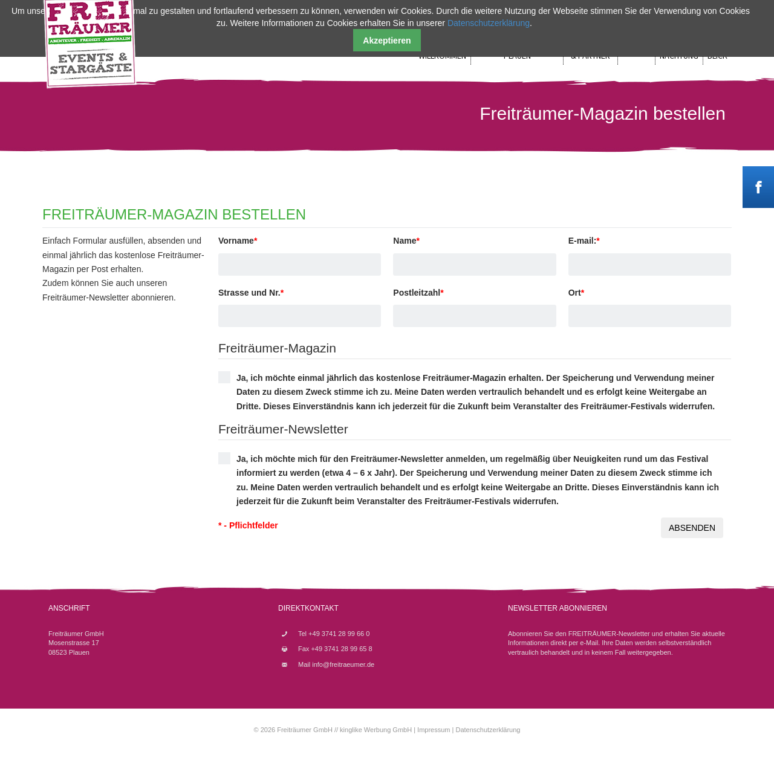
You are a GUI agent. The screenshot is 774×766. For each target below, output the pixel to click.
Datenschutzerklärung (487, 729)
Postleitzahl (418, 292)
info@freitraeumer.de (343, 664)
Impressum (433, 729)
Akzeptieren (387, 40)
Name (406, 240)
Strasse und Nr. (251, 292)
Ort (576, 292)
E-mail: (584, 240)
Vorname (237, 240)
